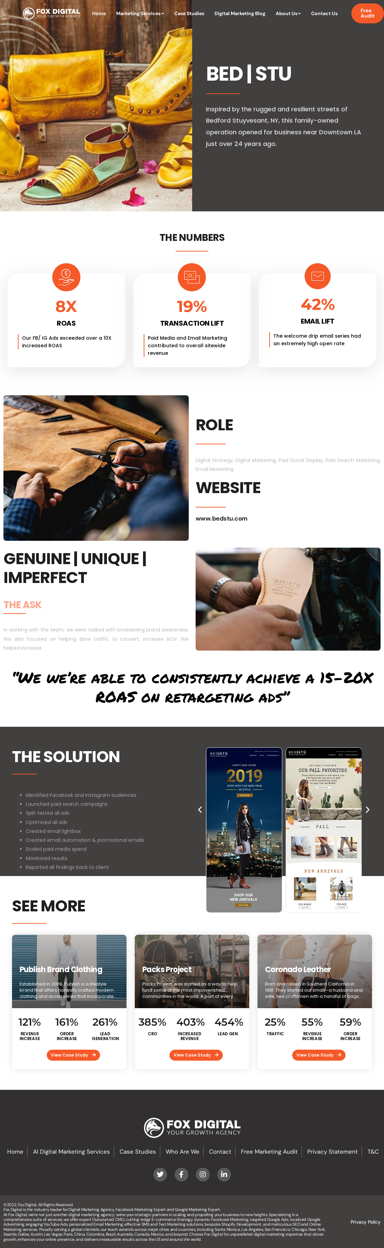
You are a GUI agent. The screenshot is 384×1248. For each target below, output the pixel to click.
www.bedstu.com (222, 518)
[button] (200, 809)
